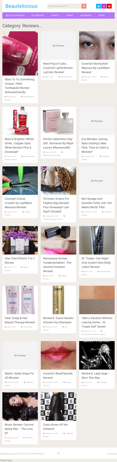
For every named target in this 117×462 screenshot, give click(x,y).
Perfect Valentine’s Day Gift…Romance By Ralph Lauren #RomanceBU (58, 143)
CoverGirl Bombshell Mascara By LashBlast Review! (96, 68)
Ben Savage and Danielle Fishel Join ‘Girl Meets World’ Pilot (97, 203)
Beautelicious (21, 6)
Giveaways (86, 15)
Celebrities (38, 15)
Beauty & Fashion (15, 15)
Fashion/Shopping (49, 219)
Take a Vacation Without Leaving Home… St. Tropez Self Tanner (97, 322)
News (102, 15)
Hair (24, 327)
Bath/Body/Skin (28, 97)
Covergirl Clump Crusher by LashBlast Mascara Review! (18, 203)
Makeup (63, 77)
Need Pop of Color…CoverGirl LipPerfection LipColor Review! (58, 68)
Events (55, 15)
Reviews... (8, 100)
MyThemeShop (38, 454)
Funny (69, 15)
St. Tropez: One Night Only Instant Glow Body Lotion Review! (96, 263)
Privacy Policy (112, 454)
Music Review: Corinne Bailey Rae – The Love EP (19, 429)
